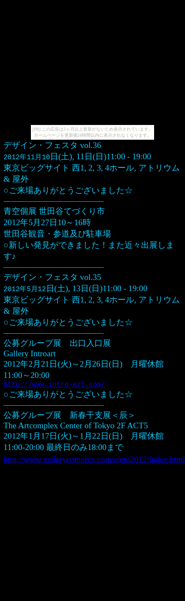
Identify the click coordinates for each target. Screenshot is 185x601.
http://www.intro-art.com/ (54, 386)
